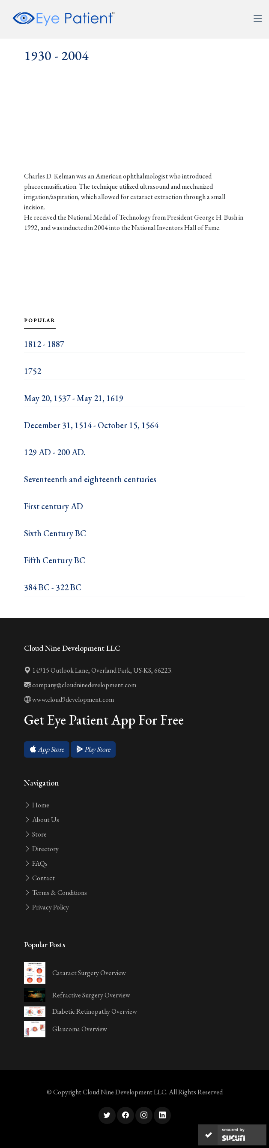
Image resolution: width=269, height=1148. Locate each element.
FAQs (36, 863)
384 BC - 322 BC (52, 587)
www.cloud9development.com (69, 699)
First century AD (53, 506)
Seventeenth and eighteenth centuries (90, 479)
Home (36, 805)
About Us (41, 819)
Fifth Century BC (54, 560)
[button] (46, 749)
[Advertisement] (134, 136)
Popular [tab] (40, 320)
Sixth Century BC (55, 533)
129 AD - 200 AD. (54, 452)
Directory (41, 848)
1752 (32, 371)
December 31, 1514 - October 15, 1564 (91, 425)
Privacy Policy (46, 907)
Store (35, 834)
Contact (39, 877)
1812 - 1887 (44, 344)
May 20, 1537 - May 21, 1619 (73, 398)
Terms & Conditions (55, 892)
